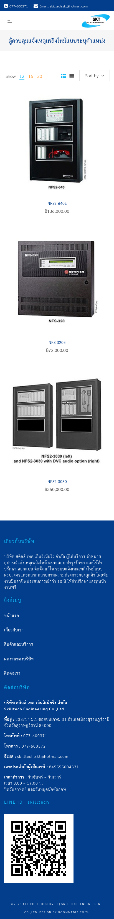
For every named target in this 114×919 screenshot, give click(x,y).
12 (21, 76)
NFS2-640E (57, 203)
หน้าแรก (11, 615)
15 (30, 76)
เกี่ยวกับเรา (14, 629)
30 (39, 76)
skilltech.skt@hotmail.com (43, 756)
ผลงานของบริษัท (19, 658)
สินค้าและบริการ (18, 644)
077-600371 (35, 735)
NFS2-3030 (57, 481)
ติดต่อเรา (12, 673)
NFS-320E (57, 342)
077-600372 (34, 745)
